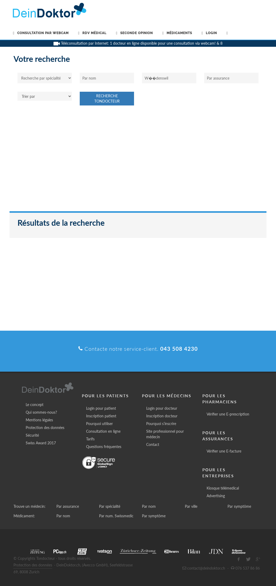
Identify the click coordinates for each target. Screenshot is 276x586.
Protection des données (45, 427)
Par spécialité (109, 506)
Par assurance (67, 506)
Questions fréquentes (103, 446)
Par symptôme (239, 506)
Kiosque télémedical (223, 488)
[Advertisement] (138, 161)
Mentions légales (39, 420)
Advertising (216, 495)
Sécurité (32, 435)
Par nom (149, 506)
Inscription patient (101, 416)
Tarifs (90, 439)
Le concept (34, 404)
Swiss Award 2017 (41, 443)
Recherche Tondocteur (107, 98)
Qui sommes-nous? (41, 412)
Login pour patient (101, 408)
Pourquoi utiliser (99, 423)
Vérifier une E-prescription (228, 414)
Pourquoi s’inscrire (161, 423)
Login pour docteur (161, 408)
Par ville (191, 506)
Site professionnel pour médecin (165, 434)
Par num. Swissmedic (116, 516)
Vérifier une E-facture (224, 451)
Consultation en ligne (103, 431)
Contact (152, 444)
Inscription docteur (161, 416)
